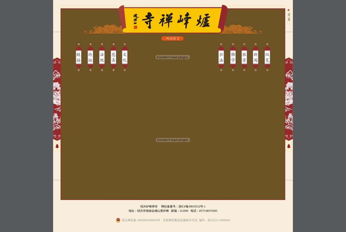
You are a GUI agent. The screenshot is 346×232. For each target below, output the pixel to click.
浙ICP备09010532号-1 (192, 206)
